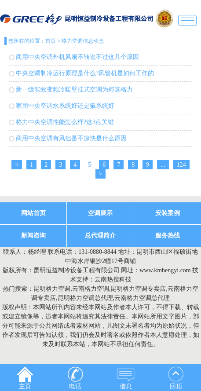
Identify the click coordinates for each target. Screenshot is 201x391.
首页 (50, 41)
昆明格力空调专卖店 (138, 288)
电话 (75, 378)
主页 (25, 378)
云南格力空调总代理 (142, 298)
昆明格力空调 (51, 288)
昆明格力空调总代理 (85, 298)
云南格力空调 (90, 288)
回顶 (176, 378)
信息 (126, 378)
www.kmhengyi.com (165, 270)
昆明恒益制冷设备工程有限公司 (76, 270)
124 (181, 164)
